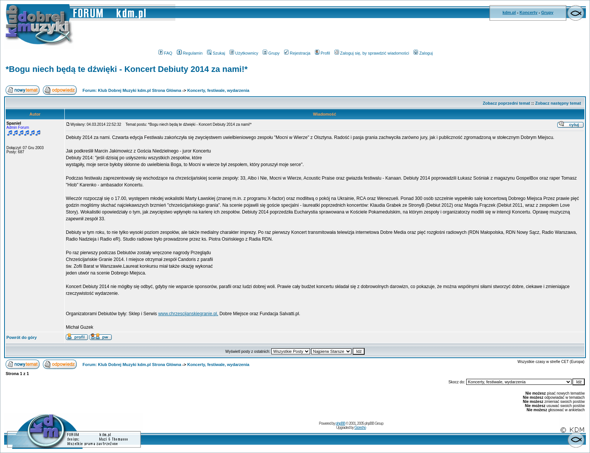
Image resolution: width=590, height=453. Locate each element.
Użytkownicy (244, 53)
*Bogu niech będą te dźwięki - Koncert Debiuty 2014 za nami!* (127, 69)
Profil (322, 53)
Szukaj (216, 53)
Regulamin (190, 53)
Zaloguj (423, 53)
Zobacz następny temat (558, 103)
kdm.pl (508, 12)
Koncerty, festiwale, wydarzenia (218, 90)
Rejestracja (297, 53)
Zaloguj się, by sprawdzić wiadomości (372, 53)
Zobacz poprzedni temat (506, 103)
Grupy (547, 12)
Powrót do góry (21, 337)
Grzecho (360, 428)
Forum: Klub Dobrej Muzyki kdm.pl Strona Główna (131, 90)
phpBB (340, 423)
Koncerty (529, 12)
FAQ (165, 53)
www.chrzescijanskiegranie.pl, (188, 313)
